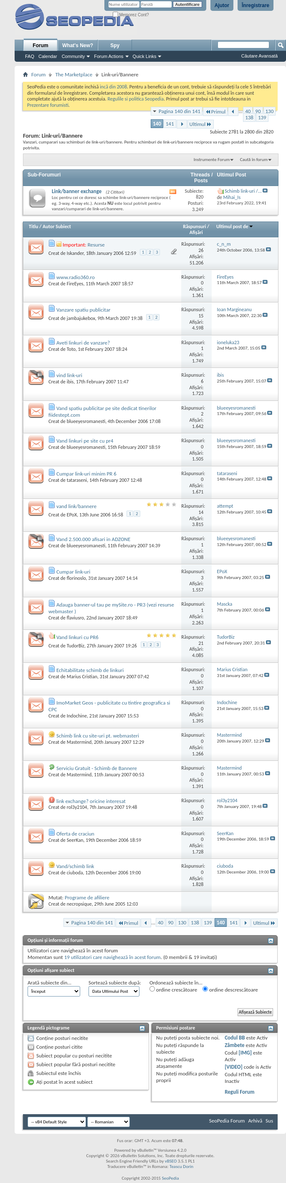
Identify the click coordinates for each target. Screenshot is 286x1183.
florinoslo (76, 578)
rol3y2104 (77, 807)
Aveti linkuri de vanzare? (83, 343)
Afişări (196, 232)
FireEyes (75, 284)
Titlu (33, 226)
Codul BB (235, 1037)
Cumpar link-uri (73, 572)
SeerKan (75, 840)
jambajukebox (81, 318)
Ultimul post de (234, 226)
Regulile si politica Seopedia (135, 99)
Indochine (77, 716)
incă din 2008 (113, 87)
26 (200, 250)
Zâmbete (234, 1045)
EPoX (72, 515)
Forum (40, 45)
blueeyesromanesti (86, 421)
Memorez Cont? (131, 15)
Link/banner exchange (76, 191)
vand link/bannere (76, 506)
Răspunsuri (194, 226)
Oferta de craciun (75, 834)
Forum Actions (108, 56)
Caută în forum (254, 159)
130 (270, 111)
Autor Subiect (57, 226)
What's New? (77, 45)
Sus (269, 1121)
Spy (114, 45)
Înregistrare (255, 5)
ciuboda (75, 873)
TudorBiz (75, 646)
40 (248, 111)
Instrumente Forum (212, 159)
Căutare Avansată (259, 55)
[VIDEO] (234, 1067)
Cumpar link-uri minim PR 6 (86, 474)
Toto (71, 349)
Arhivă (255, 1121)
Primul (215, 111)
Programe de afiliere (87, 897)
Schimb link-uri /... (243, 191)
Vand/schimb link (75, 866)
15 (200, 316)
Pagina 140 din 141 (179, 111)
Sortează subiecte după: (115, 982)
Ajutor (222, 5)
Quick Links (145, 56)
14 (200, 512)
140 (157, 124)
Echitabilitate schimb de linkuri (90, 670)
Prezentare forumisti (47, 105)
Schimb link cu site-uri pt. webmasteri (97, 735)
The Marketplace (73, 74)
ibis (70, 382)
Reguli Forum (239, 1092)
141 (170, 124)
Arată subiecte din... (49, 982)
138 (249, 117)
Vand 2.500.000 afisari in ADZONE (93, 539)
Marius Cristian (82, 677)
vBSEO (171, 1161)
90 (258, 111)
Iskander (75, 253)
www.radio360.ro (75, 277)
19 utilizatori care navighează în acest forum (112, 957)
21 (200, 643)
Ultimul (201, 124)
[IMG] (245, 1053)
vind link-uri (69, 375)
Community (73, 56)
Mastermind (79, 742)
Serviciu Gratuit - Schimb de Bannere (96, 768)
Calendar (47, 56)
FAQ (29, 56)
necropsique (79, 904)
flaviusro (75, 618)
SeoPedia (170, 1178)
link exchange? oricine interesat (91, 801)
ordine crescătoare (173, 989)
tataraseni (77, 480)
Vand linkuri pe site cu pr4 (84, 441)
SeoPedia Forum (227, 1121)
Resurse (96, 245)
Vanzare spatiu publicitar (83, 310)
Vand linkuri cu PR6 (77, 637)
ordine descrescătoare (230, 989)
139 (262, 117)
